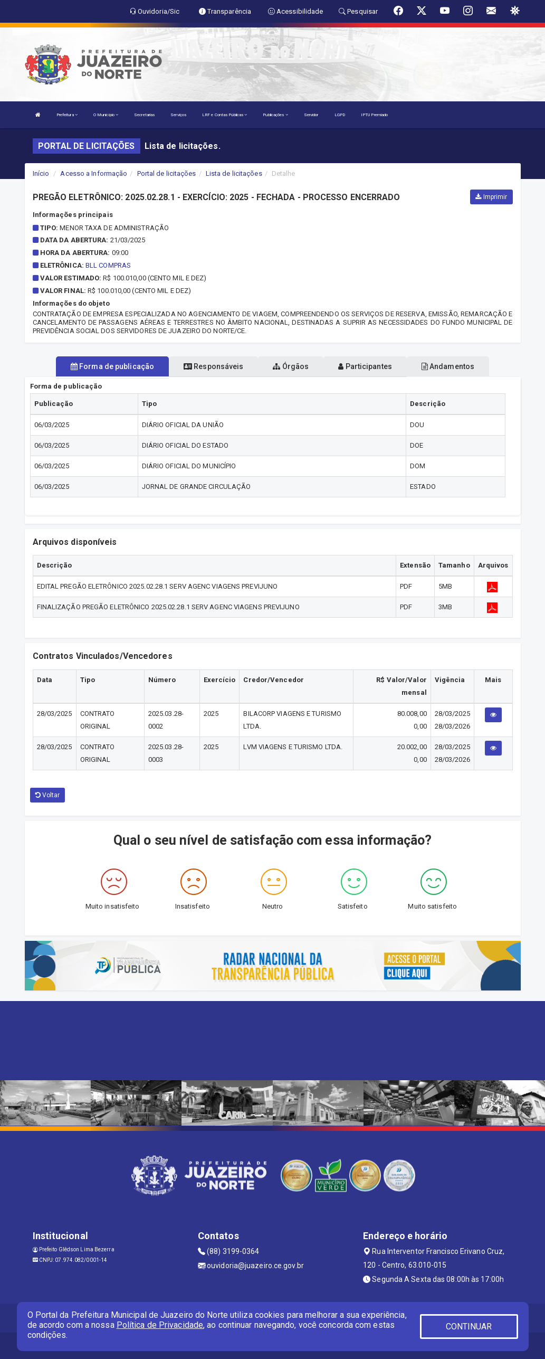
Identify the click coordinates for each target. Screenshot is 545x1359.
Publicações (275, 114)
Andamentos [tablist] (448, 366)
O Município (105, 114)
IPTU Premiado (374, 114)
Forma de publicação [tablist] (112, 366)
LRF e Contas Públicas (224, 114)
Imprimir (491, 197)
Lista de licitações (234, 173)
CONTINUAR (469, 1327)
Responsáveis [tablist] (213, 366)
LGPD (339, 114)
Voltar (47, 795)
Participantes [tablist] (365, 366)
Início (41, 173)
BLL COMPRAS (108, 265)
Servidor (311, 114)
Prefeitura (67, 114)
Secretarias (144, 114)
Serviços (178, 114)
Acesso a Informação (93, 173)
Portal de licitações (166, 173)
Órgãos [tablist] (291, 366)
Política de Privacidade (160, 1325)
